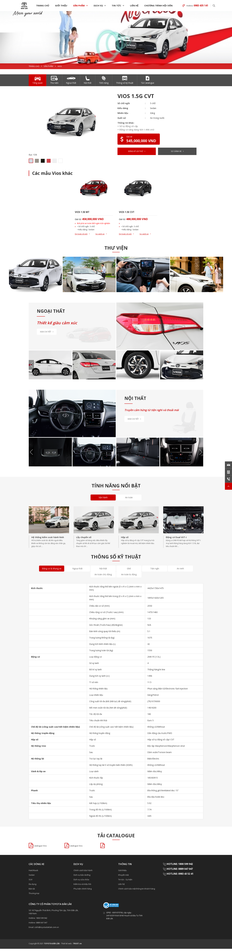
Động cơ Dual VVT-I (176, 539)
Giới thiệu (61, 5)
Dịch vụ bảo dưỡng (82, 877)
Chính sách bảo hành (83, 872)
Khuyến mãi (123, 877)
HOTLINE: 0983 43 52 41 (180, 876)
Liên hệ (134, 5)
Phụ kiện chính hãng (83, 891)
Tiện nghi (154, 570)
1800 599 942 (41, 920)
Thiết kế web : (66, 945)
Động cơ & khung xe (51, 570)
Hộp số (124, 539)
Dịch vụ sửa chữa (81, 881)
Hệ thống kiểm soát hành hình (47, 539)
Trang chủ (42, 5)
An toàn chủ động (103, 576)
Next (220, 276)
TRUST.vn (77, 945)
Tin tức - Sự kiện (125, 881)
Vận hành (103, 499)
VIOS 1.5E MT (83, 213)
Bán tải (32, 891)
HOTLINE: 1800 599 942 (180, 866)
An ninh (180, 570)
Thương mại (34, 895)
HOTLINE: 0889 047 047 (180, 871)
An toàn (129, 499)
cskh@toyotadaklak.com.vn (46, 929)
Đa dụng (32, 886)
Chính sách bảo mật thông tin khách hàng (136, 891)
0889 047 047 (41, 924)
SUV (30, 881)
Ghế (129, 570)
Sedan (32, 877)
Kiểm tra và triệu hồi (82, 886)
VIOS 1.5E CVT (128, 213)
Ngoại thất (77, 570)
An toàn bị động (129, 576)
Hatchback (33, 872)
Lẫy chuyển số (83, 539)
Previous (11, 276)
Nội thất (103, 570)
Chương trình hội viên (158, 5)
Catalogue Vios (42, 848)
